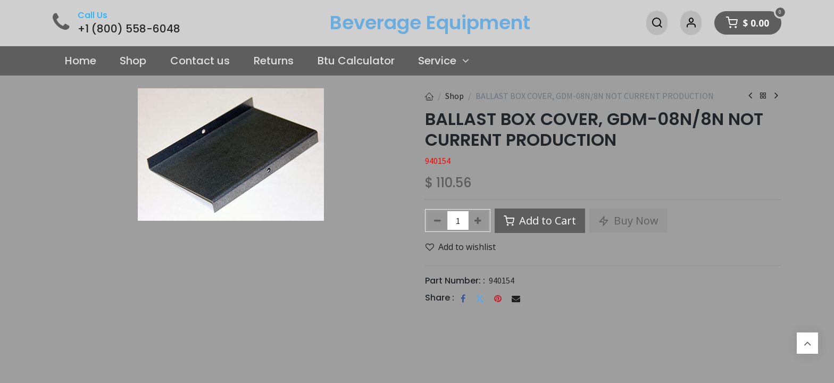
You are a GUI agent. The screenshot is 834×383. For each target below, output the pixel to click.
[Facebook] (463, 298)
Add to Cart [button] (540, 220)
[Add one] (478, 220)
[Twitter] (480, 298)
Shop (454, 95)
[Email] (516, 298)
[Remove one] (437, 220)
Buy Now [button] (628, 220)
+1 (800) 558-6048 (129, 28)
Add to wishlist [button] (461, 247)
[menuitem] (80, 61)
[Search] (657, 23)
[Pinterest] (498, 298)
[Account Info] (691, 23)
